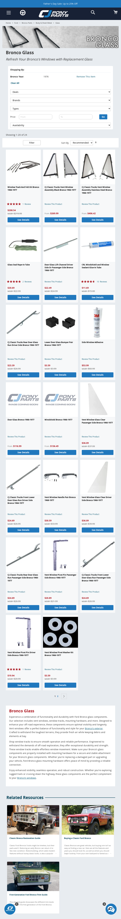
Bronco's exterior (94, 728)
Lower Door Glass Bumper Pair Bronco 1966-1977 (59, 343)
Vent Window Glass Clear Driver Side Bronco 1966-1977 (97, 498)
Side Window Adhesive (92, 342)
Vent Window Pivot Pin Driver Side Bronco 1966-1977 (21, 654)
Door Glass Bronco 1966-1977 (21, 419)
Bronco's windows (26, 777)
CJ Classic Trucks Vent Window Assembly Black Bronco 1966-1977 (60, 188)
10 (102, 281)
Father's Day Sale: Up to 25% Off (60, 3)
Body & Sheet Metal (44, 23)
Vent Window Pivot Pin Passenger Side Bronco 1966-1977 (60, 576)
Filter (32, 142)
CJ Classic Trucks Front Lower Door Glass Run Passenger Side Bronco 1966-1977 (96, 578)
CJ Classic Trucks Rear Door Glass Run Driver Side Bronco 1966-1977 (23, 343)
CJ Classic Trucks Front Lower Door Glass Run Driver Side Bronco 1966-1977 (21, 500)
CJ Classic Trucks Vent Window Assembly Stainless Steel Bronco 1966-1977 (97, 190)
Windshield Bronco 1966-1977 (58, 419)
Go (103, 116)
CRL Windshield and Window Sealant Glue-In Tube (95, 266)
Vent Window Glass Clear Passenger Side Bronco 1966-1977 (97, 421)
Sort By (65, 142)
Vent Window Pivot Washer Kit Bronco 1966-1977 (59, 654)
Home (8, 23)
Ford (16, 23)
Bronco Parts (27, 23)
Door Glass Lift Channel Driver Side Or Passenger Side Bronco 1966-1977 (59, 267)
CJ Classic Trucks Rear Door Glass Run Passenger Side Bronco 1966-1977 (23, 578)
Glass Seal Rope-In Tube (19, 264)
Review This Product (53, 204)
